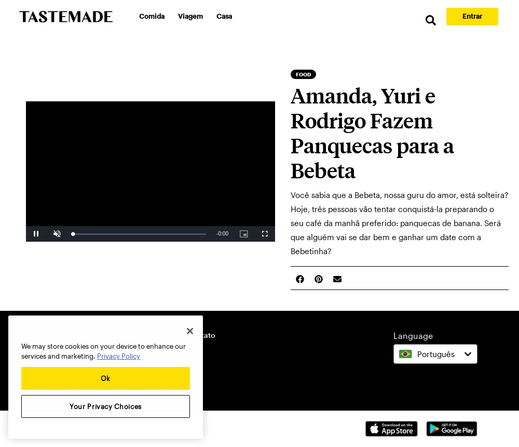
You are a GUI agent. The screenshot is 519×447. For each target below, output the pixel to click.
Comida (152, 16)
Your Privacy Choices (106, 406)
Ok (106, 378)
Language (413, 335)
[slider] (139, 234)
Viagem (190, 16)
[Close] (190, 331)
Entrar (472, 16)
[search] (430, 20)
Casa (224, 16)
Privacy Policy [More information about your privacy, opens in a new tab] (118, 356)
